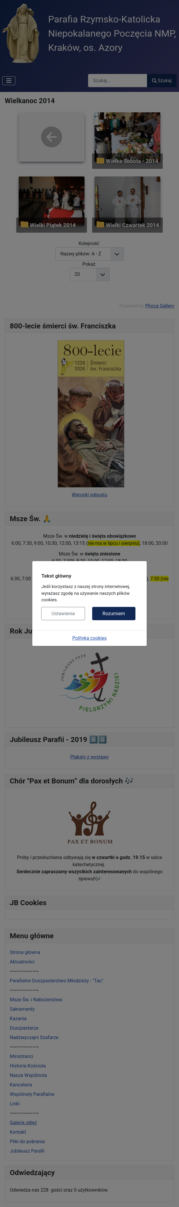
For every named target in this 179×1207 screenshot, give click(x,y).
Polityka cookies (89, 638)
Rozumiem (114, 613)
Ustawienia (63, 613)
